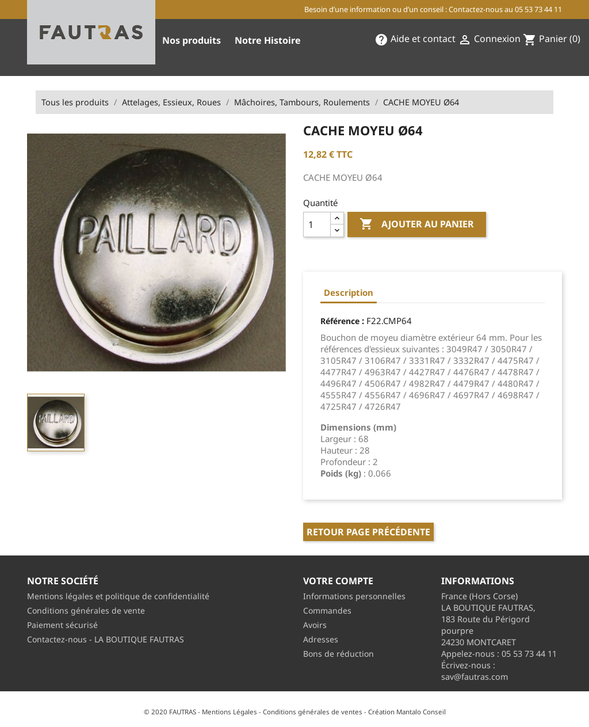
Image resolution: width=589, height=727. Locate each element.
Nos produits (191, 40)
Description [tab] (348, 292)
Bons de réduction (338, 653)
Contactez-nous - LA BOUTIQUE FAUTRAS (105, 639)
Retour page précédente (368, 532)
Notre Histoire (268, 40)
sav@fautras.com (474, 676)
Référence (339, 320)
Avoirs (315, 624)
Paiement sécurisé (62, 624)
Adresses (320, 639)
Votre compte (338, 580)
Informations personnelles (354, 596)
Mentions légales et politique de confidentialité (118, 596)
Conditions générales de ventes (312, 711)
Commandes (327, 610)
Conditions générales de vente (86, 610)
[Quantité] (317, 224)
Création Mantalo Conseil (407, 711)
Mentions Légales (229, 711)
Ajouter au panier (416, 224)
